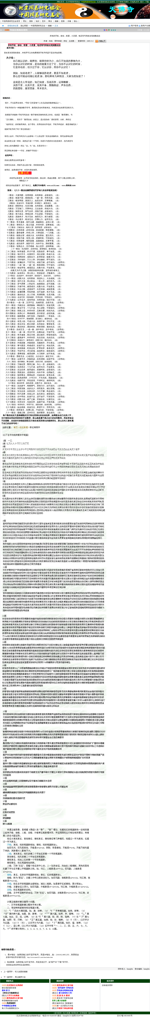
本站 (65, 41)
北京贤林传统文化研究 (106, 2)
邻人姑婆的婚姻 (21, 972)
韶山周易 (24, 26)
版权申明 (92, 1013)
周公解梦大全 (20, 977)
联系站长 (75, 1013)
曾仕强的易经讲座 (9, 988)
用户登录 (134, 26)
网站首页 (60, 2)
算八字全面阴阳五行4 (10, 1008)
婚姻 (50, 26)
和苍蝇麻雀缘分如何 (10, 1001)
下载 (147, 2)
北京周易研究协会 (73, 2)
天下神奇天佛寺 (122, 2)
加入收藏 (66, 1013)
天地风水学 (134, 2)
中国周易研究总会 (88, 2)
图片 (142, 2)
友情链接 (83, 1013)
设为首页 (58, 1013)
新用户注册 (145, 26)
